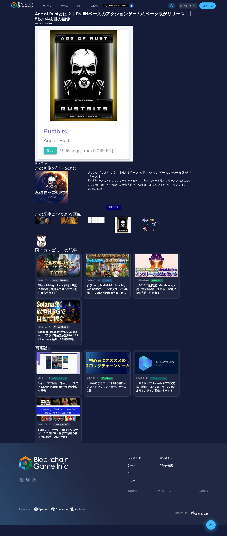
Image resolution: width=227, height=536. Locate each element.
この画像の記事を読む (56, 168)
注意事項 (203, 491)
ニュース (133, 480)
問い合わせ (166, 458)
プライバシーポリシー (167, 491)
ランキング (49, 5)
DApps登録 (166, 465)
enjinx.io (50, 23)
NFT (79, 5)
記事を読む (113, 207)
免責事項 (132, 491)
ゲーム (64, 5)
